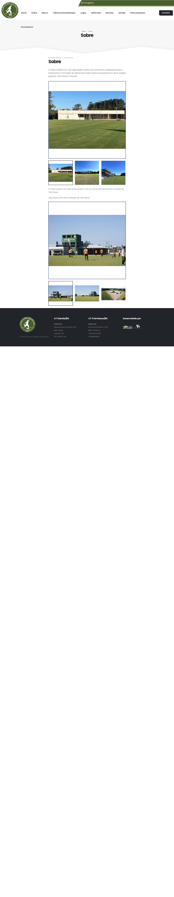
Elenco (45, 12)
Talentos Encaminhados (64, 12)
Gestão (121, 12)
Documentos (27, 27)
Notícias (109, 12)
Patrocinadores (137, 12)
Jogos (83, 12)
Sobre (34, 12)
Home (23, 12)
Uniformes (96, 12)
